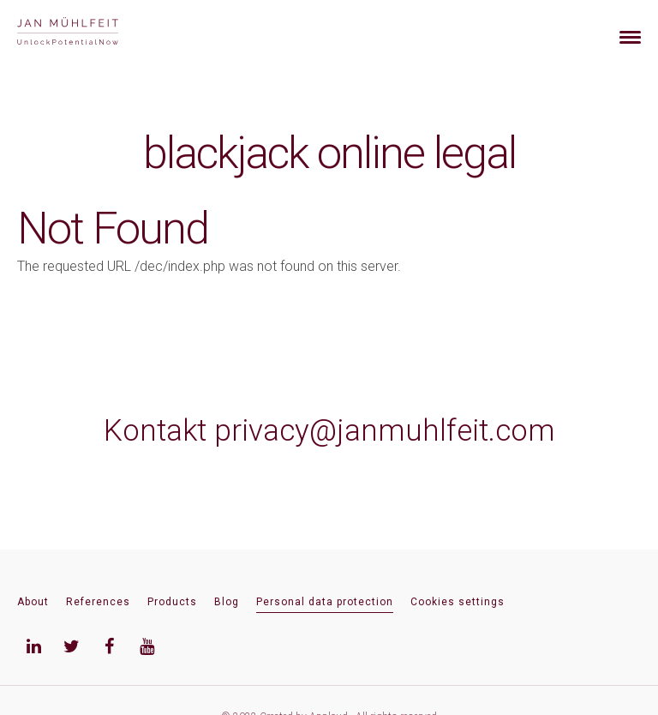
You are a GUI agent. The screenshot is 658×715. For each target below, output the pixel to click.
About (33, 602)
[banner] (88, 33)
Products (172, 602)
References (98, 602)
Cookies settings (457, 602)
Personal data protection (324, 602)
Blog (226, 602)
